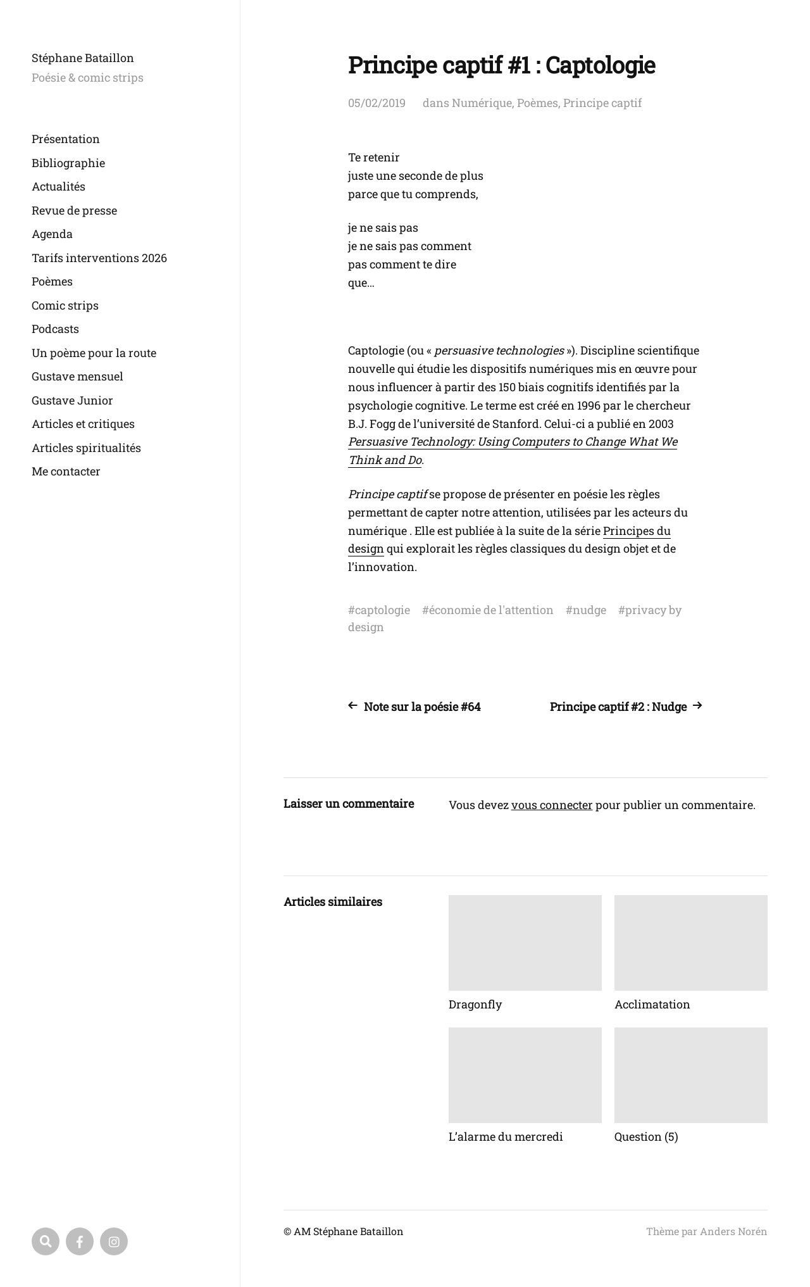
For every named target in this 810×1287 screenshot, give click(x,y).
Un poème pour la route (94, 352)
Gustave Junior (72, 400)
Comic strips (65, 305)
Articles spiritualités (86, 447)
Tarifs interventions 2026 (99, 257)
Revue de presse (74, 210)
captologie (382, 609)
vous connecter (552, 804)
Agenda (52, 233)
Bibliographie (68, 162)
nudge (589, 609)
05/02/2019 (377, 102)
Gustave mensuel (77, 376)
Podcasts (55, 328)
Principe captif (602, 102)
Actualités (58, 186)
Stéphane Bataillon (83, 57)
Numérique (482, 102)
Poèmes (52, 281)
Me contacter (66, 471)
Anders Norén (734, 1231)
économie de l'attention (491, 609)
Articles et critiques (83, 423)
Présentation (66, 138)
